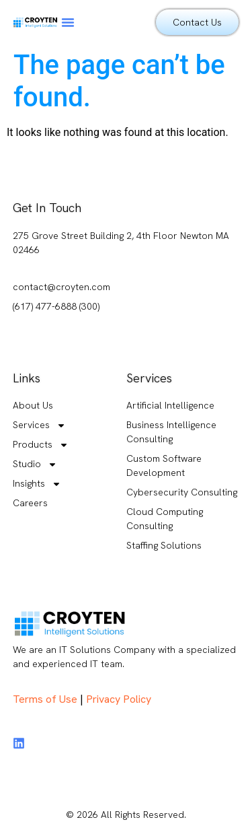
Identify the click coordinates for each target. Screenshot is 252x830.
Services (39, 425)
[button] (68, 22)
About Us (33, 405)
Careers (30, 503)
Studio (35, 464)
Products (41, 445)
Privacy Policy (118, 699)
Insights (37, 484)
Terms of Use (45, 699)
